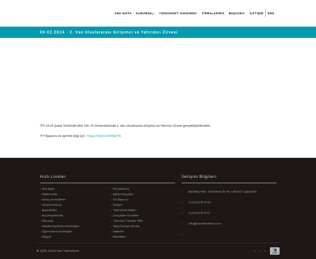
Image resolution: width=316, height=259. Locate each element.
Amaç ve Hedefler (54, 199)
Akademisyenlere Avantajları (60, 226)
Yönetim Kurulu (52, 204)
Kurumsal (145, 13)
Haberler (118, 231)
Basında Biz (49, 210)
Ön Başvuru (120, 199)
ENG (271, 13)
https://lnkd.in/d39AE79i (104, 136)
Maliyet (46, 236)
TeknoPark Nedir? (124, 210)
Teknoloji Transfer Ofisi (128, 220)
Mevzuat (47, 220)
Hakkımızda (49, 194)
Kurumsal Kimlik (52, 215)
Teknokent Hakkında (178, 13)
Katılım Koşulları (123, 194)
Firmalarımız (213, 13)
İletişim (256, 13)
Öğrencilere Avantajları (57, 231)
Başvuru (237, 13)
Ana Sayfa (123, 13)
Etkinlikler (119, 236)
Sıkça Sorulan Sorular (126, 226)
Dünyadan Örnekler (126, 215)
